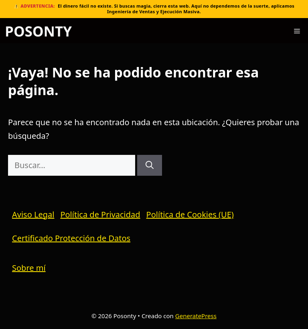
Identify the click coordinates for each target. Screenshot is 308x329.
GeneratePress (196, 316)
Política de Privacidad (100, 214)
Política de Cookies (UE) (190, 214)
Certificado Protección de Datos (71, 238)
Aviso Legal (33, 214)
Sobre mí (29, 267)
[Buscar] (149, 165)
